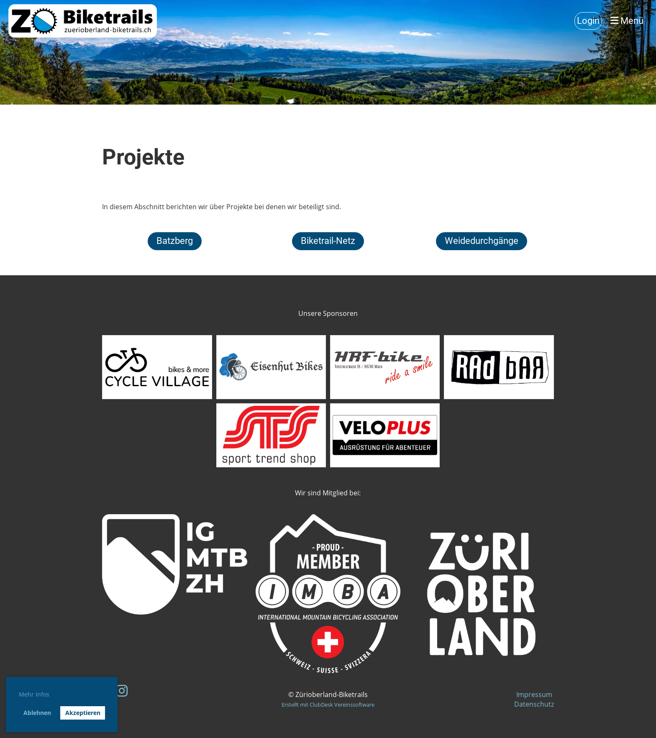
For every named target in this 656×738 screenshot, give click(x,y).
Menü (626, 20)
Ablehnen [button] (37, 713)
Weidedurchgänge (481, 241)
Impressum (535, 694)
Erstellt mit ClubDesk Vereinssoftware (328, 704)
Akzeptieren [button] (82, 713)
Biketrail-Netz (328, 241)
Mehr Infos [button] (34, 694)
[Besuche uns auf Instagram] (122, 691)
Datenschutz (534, 704)
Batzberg (174, 241)
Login (588, 20)
